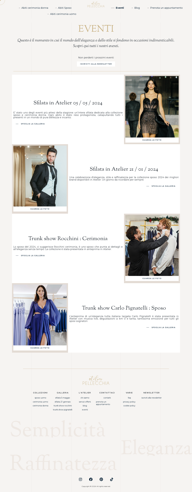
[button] (96, 64)
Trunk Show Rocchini (63, 405)
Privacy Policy (129, 402)
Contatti (107, 398)
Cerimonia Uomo (40, 402)
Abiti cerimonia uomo (63, 14)
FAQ (129, 398)
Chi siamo (85, 398)
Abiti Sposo (64, 7)
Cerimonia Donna (40, 405)
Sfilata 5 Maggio (62, 398)
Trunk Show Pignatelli (62, 409)
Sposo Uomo (40, 398)
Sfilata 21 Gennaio (63, 402)
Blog (137, 7)
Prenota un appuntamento (166, 7)
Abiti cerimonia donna (34, 7)
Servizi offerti (85, 402)
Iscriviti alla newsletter (151, 398)
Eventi (120, 7)
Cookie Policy (129, 405)
